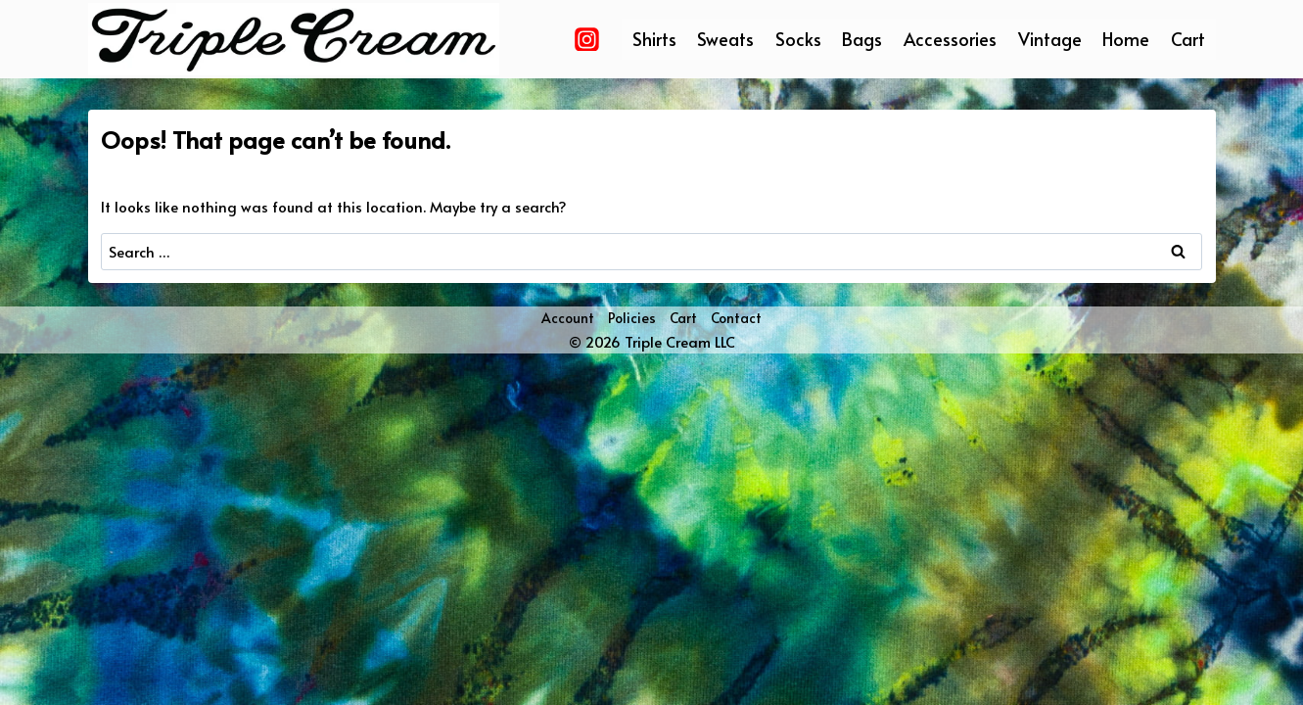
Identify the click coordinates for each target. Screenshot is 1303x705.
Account (567, 317)
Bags (862, 38)
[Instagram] (587, 39)
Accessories (950, 38)
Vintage (1050, 38)
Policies (632, 317)
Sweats (725, 38)
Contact (736, 317)
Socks (798, 38)
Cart (1188, 38)
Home (1125, 38)
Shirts (654, 38)
